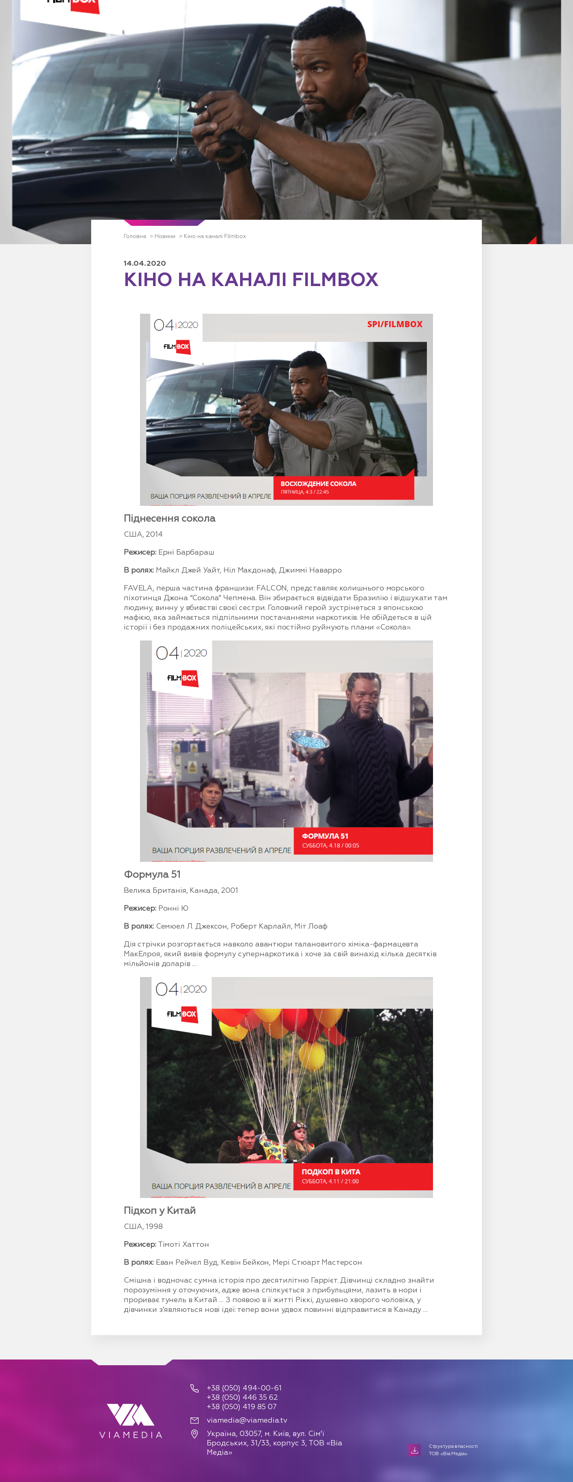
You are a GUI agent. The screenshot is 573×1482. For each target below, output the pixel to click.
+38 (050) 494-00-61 (244, 1388)
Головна (135, 236)
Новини (165, 236)
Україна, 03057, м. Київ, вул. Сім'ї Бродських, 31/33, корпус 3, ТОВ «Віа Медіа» (274, 1443)
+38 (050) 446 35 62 (242, 1397)
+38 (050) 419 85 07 (242, 1407)
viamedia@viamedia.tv (247, 1420)
